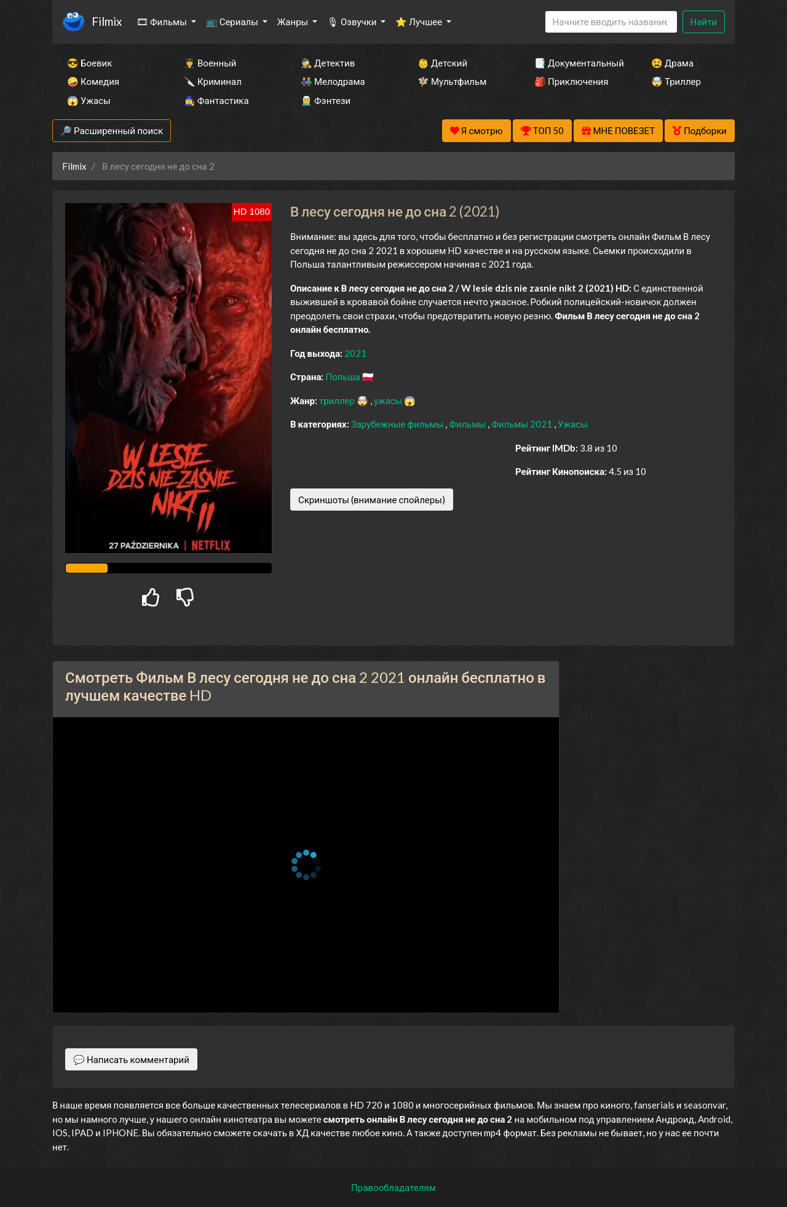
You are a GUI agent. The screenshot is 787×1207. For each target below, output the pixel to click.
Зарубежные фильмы (398, 423)
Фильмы (468, 423)
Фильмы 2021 (522, 423)
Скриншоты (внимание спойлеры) (371, 499)
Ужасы (573, 423)
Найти (703, 21)
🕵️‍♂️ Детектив (328, 62)
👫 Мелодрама (333, 81)
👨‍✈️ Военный (210, 62)
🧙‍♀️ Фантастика (216, 100)
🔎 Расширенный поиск (111, 130)
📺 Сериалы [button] (233, 21)
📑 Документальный (576, 62)
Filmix (107, 21)
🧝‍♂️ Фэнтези (325, 100)
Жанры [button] (293, 21)
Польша (343, 376)
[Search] (611, 21)
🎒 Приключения (571, 81)
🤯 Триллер (676, 81)
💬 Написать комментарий (131, 1059)
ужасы (389, 400)
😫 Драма (672, 62)
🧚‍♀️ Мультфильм (451, 81)
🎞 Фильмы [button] (162, 21)
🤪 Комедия (93, 81)
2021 (355, 353)
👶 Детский (442, 62)
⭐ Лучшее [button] (419, 21)
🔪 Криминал (213, 81)
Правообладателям (393, 1187)
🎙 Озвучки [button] (352, 21)
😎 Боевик (89, 62)
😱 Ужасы (89, 100)
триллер (338, 400)
